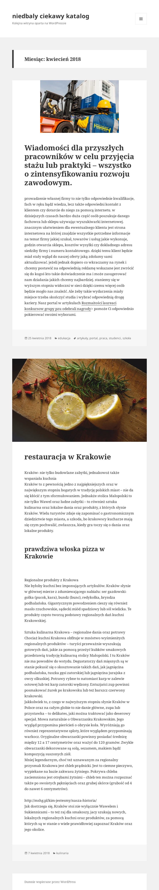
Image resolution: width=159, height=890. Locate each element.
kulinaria (62, 853)
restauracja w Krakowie (67, 456)
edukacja (64, 338)
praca (103, 338)
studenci (115, 338)
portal (93, 338)
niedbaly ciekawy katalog (50, 16)
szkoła (127, 338)
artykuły (82, 338)
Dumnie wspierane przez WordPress (50, 882)
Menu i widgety (141, 24)
